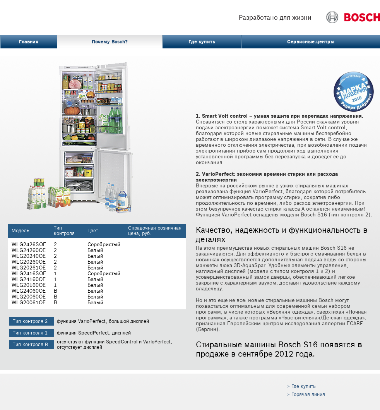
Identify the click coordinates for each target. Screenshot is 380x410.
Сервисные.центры (310, 42)
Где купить (201, 42)
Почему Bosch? (110, 42)
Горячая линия (308, 394)
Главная (28, 42)
